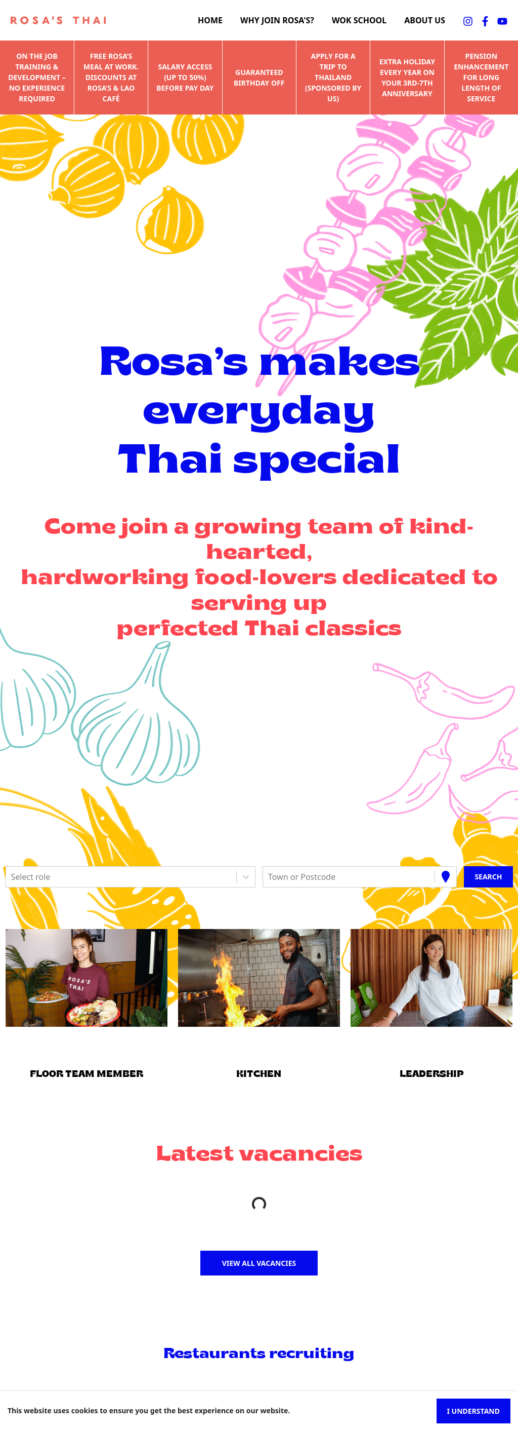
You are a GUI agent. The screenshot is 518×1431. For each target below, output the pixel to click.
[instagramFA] (468, 20)
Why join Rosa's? (277, 20)
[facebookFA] (485, 20)
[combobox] (12, 877)
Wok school (359, 20)
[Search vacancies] (488, 876)
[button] (86, 978)
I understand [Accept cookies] (473, 1411)
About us (424, 20)
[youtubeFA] (502, 20)
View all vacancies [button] (259, 1263)
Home (210, 20)
